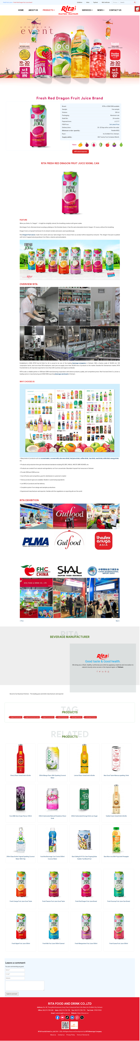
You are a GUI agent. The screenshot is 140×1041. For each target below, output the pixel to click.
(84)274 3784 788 (64, 1010)
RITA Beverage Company (94, 1031)
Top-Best (95, 2)
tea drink (92, 458)
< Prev (22, 621)
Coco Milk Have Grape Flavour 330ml (20, 816)
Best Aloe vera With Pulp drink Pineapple (116, 856)
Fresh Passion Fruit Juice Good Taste (53, 901)
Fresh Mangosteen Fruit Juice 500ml (86, 943)
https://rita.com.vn (82, 1013)
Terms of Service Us (83, 1035)
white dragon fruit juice (91, 717)
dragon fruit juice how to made (32, 717)
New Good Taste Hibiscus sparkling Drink (116, 775)
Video (87, 2)
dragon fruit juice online (48, 717)
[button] (3, 51)
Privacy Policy (70, 1035)
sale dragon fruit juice (76, 717)
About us (53, 1035)
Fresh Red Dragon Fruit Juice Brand (86, 901)
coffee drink (84, 458)
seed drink (99, 458)
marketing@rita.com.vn (62, 1013)
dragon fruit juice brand (16, 717)
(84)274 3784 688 (47, 1010)
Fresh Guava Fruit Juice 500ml (118, 943)
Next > (118, 621)
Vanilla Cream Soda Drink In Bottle (116, 816)
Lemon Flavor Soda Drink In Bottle (84, 775)
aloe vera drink (64, 458)
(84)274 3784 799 (79, 1010)
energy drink (114, 458)
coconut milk (54, 458)
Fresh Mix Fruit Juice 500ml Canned (53, 943)
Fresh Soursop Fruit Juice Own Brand (118, 901)
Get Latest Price (114, 124)
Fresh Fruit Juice (7, 2)
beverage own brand (61, 374)
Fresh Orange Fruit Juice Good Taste (21, 901)
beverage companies (79, 363)
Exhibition (79, 2)
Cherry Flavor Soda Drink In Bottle (20, 775)
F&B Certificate (106, 2)
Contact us (61, 1035)
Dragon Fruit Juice (29, 235)
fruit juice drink (75, 458)
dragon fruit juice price (63, 717)
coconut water (45, 458)
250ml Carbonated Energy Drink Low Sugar (84, 816)
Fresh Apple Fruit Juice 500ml (21, 943)
